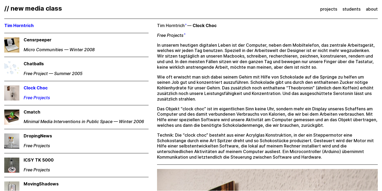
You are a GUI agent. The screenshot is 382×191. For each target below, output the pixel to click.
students (351, 9)
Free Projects (170, 35)
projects (328, 9)
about (372, 9)
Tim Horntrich (171, 25)
